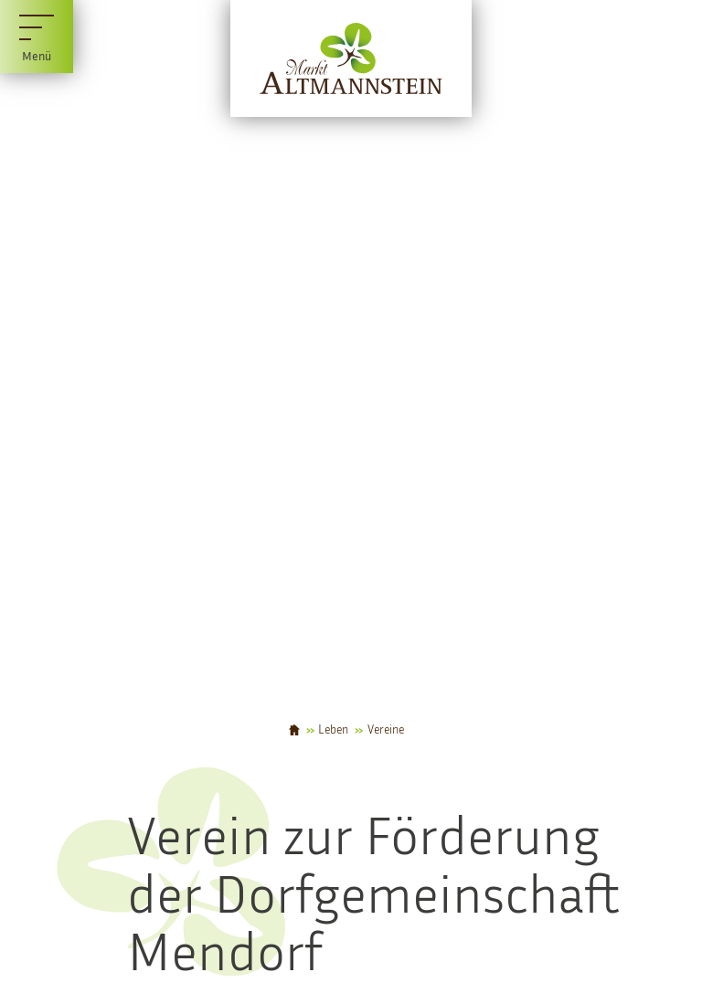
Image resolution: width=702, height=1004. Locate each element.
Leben (333, 730)
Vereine (385, 730)
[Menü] (36, 36)
